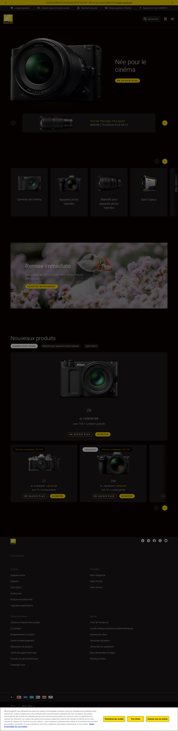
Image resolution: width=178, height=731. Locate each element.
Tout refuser (135, 719)
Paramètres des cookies (114, 719)
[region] (89, 719)
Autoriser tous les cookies (157, 719)
